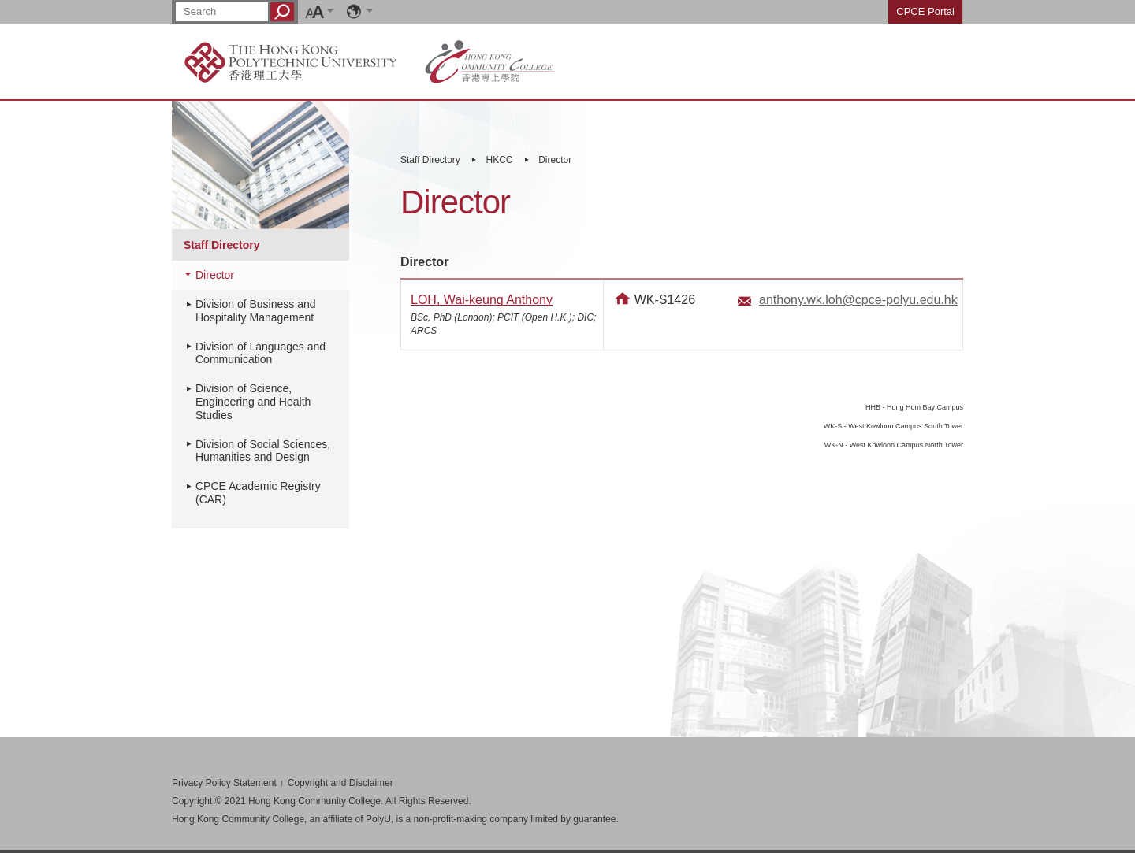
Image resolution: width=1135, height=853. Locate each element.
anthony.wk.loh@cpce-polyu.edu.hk (858, 299)
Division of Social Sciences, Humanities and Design (262, 451)
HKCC (499, 159)
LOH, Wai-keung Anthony (482, 299)
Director (554, 159)
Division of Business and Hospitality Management (255, 311)
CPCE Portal (925, 11)
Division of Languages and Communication (260, 353)
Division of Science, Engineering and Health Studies (253, 401)
